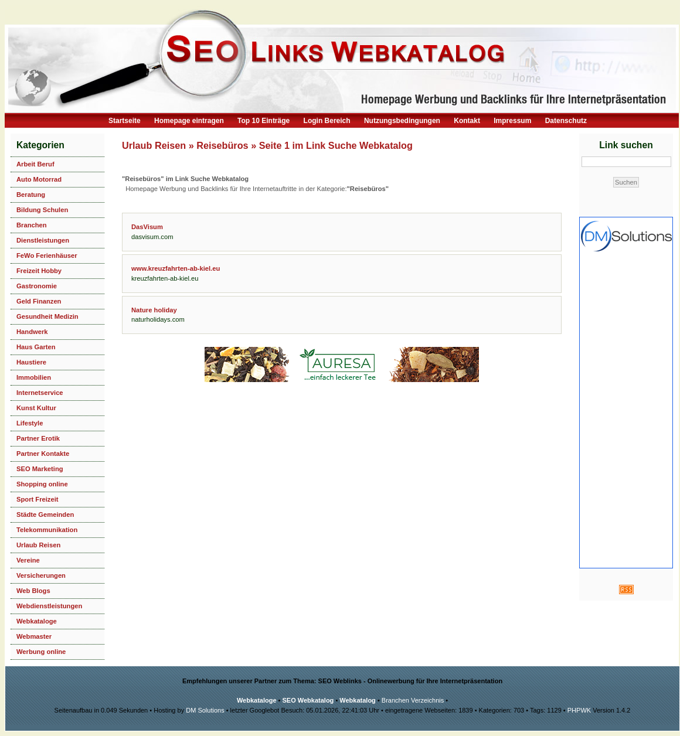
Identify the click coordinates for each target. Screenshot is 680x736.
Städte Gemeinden (45, 514)
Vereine (28, 560)
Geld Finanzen (38, 301)
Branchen (31, 225)
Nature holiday (154, 310)
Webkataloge (36, 621)
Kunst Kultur (36, 407)
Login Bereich (327, 121)
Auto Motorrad (39, 179)
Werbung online (41, 651)
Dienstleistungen (42, 240)
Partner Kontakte (42, 453)
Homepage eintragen (189, 121)
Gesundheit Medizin (47, 316)
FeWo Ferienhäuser (46, 255)
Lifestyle (29, 423)
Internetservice (39, 392)
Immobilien (33, 377)
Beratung (30, 194)
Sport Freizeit (37, 499)
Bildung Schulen (42, 209)
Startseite (124, 121)
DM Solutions (205, 710)
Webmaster (34, 636)
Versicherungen (41, 575)
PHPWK (579, 710)
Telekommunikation (46, 529)
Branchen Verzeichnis (413, 700)
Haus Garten (36, 346)
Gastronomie (36, 285)
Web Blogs (33, 590)
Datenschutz (566, 121)
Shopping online (42, 484)
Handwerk (31, 331)
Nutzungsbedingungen (402, 121)
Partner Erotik (38, 438)
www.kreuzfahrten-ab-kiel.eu (175, 268)
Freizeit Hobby (39, 270)
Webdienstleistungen (49, 605)
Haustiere (31, 362)
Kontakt (467, 121)
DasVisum (147, 226)
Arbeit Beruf (35, 164)
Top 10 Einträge (263, 121)
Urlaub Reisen (38, 544)
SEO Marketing (39, 468)
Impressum (512, 121)
